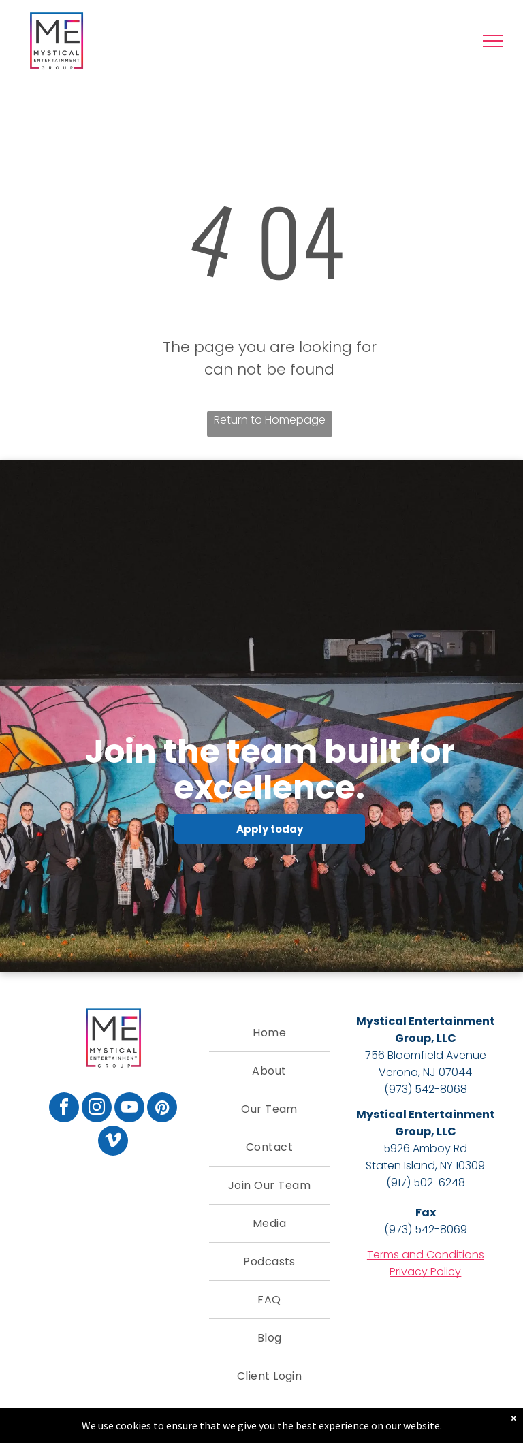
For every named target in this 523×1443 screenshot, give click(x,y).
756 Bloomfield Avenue (425, 1055)
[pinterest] (162, 1109)
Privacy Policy (425, 1272)
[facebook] (64, 1109)
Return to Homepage (270, 420)
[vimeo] (113, 1142)
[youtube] (129, 1109)
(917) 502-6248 (425, 1182)
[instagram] (97, 1109)
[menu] (493, 41)
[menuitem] (269, 1033)
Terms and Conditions (425, 1255)
